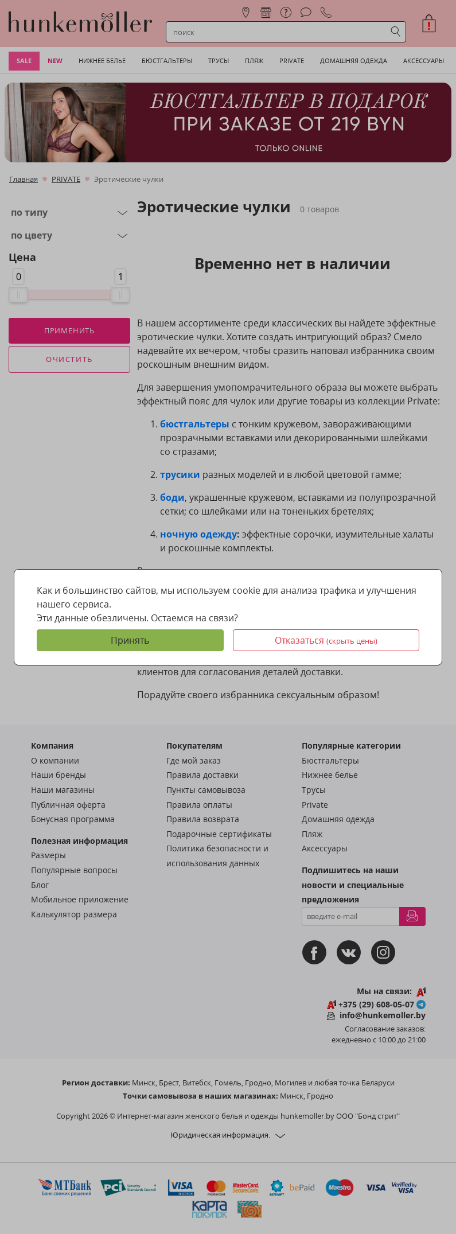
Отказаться (326, 640)
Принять (130, 640)
